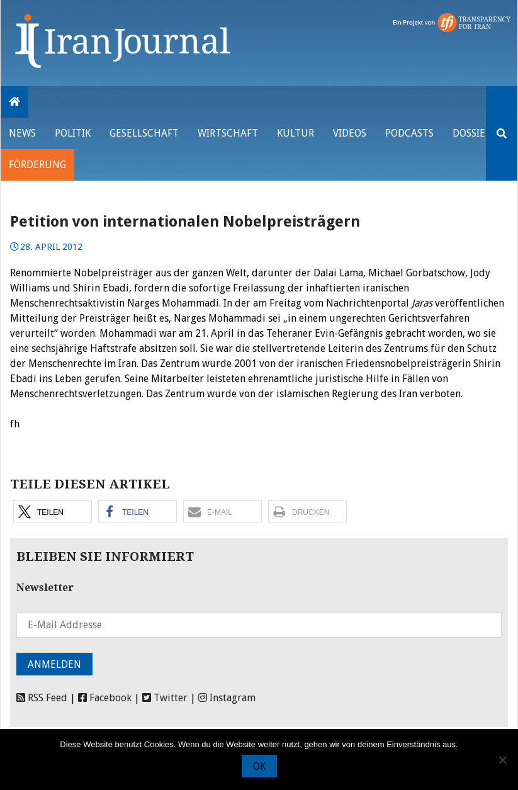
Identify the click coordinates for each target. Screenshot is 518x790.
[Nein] (502, 759)
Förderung (37, 165)
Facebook (105, 698)
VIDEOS (349, 133)
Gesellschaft (144, 133)
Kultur (295, 133)
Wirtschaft (228, 133)
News (22, 133)
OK (259, 766)
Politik (73, 133)
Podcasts (409, 133)
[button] (52, 511)
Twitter (165, 698)
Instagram (227, 698)
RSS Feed (41, 698)
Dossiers (474, 133)
